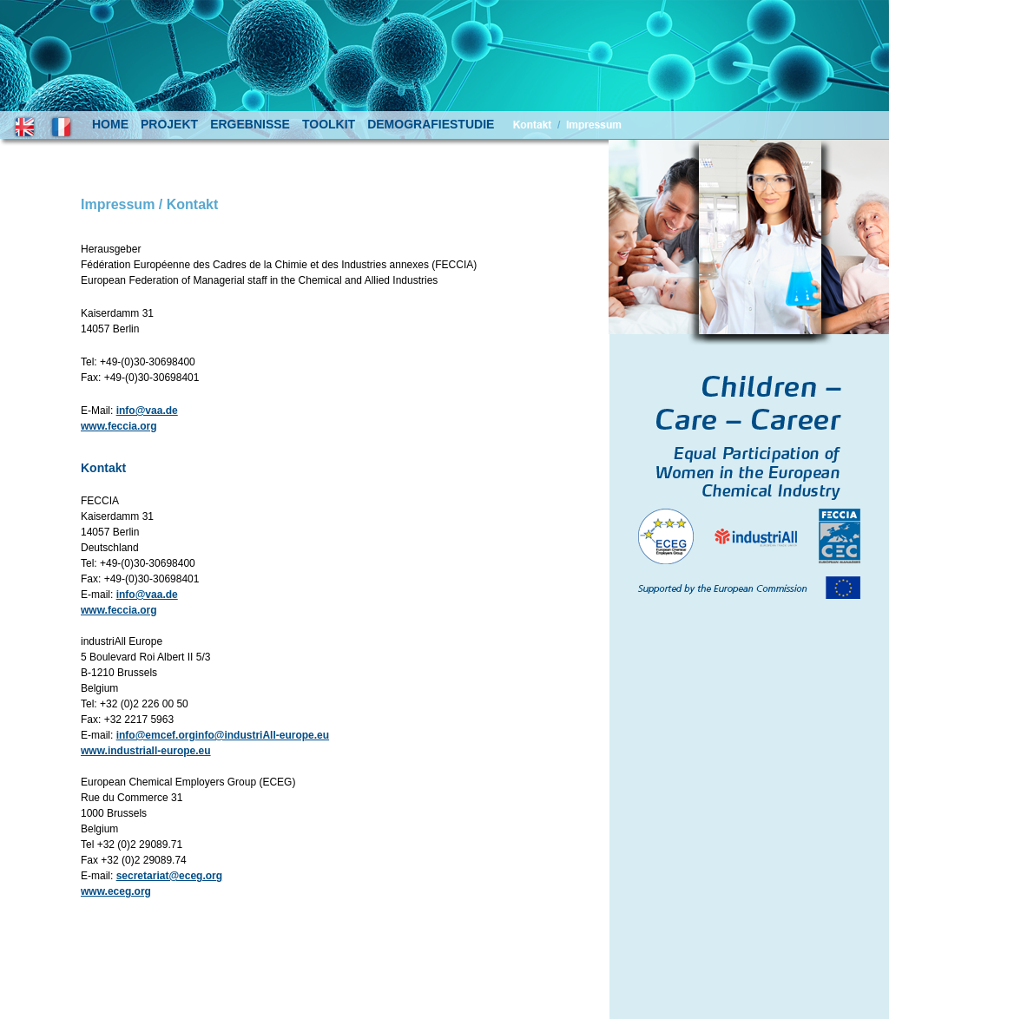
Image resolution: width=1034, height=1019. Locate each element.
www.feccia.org (119, 426)
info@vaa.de (147, 410)
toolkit (328, 124)
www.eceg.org (116, 891)
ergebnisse (250, 124)
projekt (169, 124)
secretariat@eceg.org (169, 876)
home (110, 124)
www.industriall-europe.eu (146, 751)
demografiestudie (430, 124)
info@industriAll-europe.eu (262, 735)
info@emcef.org (155, 735)
